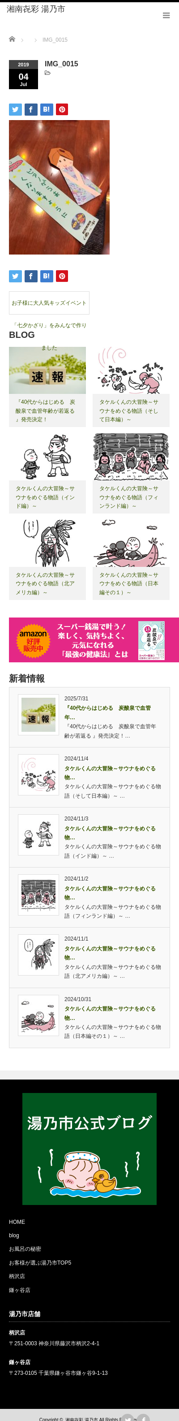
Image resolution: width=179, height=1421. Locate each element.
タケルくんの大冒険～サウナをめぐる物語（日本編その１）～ (128, 583)
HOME (17, 1222)
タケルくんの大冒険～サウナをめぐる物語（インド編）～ (45, 497)
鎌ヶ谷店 (19, 1290)
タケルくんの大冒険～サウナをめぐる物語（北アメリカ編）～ (45, 583)
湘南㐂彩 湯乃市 (36, 8)
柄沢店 (17, 1276)
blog (14, 1235)
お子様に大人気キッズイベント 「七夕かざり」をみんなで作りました (50, 307)
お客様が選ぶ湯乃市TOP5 (40, 1263)
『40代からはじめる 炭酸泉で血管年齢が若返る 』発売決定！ (45, 410)
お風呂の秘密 (25, 1249)
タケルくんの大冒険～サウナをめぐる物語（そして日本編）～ (128, 410)
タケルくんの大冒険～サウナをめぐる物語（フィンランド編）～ (128, 497)
